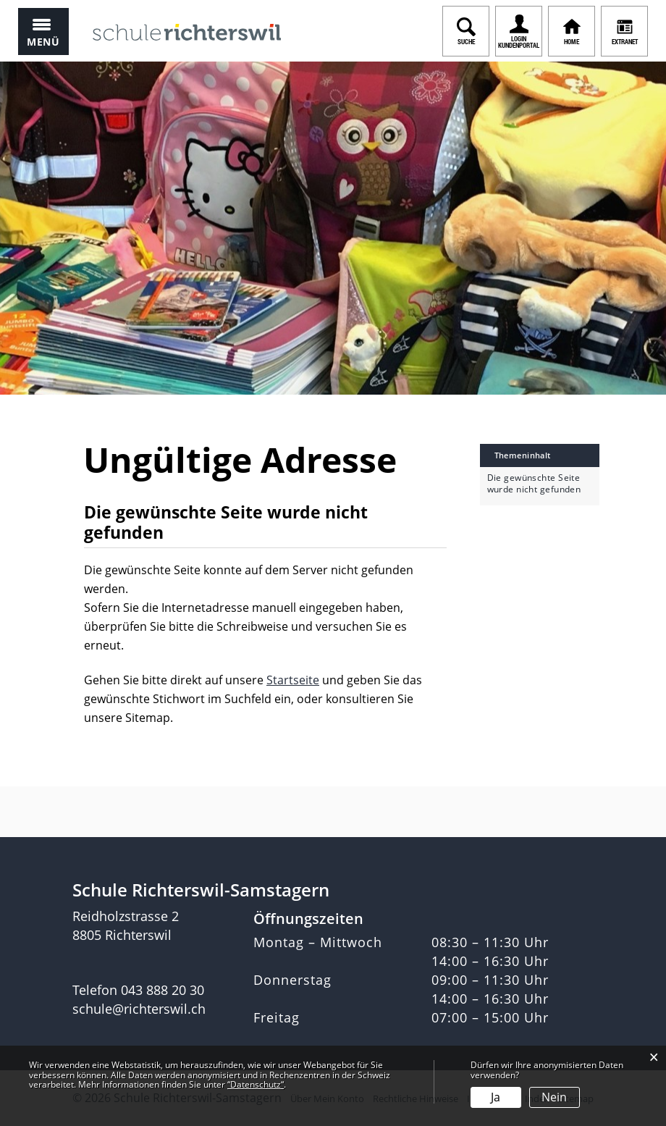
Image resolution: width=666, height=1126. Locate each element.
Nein (554, 1097)
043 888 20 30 (162, 990)
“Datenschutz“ (255, 1084)
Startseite (292, 680)
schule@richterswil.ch (139, 1008)
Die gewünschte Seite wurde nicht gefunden (534, 483)
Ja (495, 1097)
